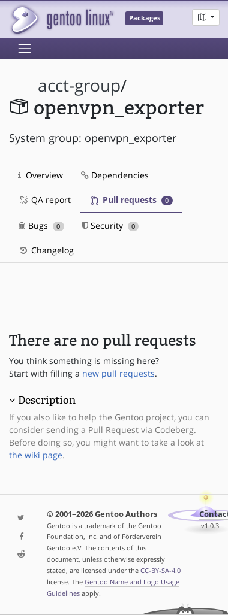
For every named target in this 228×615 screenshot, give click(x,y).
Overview (40, 175)
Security (110, 225)
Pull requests (132, 199)
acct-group (79, 85)
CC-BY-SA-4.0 (160, 570)
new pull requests (118, 373)
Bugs (41, 225)
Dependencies (115, 175)
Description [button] (47, 400)
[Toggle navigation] (25, 48)
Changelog (46, 250)
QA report (44, 199)
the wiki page (35, 455)
